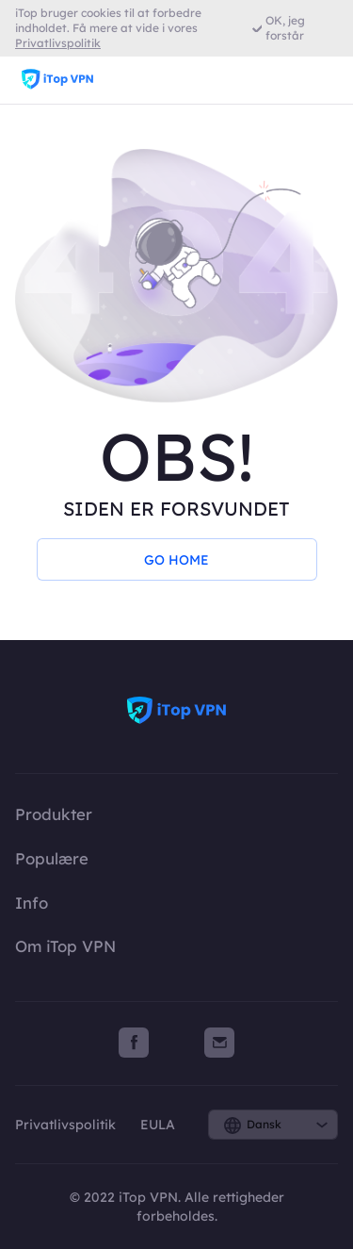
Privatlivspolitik (67, 1124)
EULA (157, 1124)
